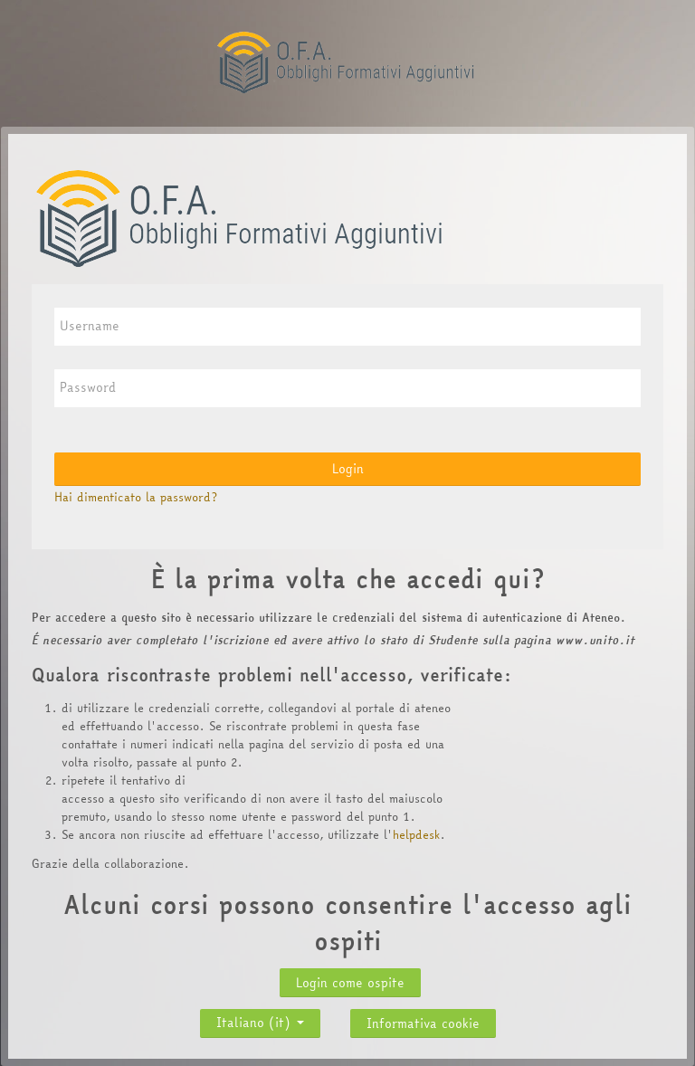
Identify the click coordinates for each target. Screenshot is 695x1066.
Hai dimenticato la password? (135, 497)
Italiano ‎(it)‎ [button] (260, 1018)
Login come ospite (350, 983)
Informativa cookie (423, 1023)
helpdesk (416, 834)
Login (348, 469)
